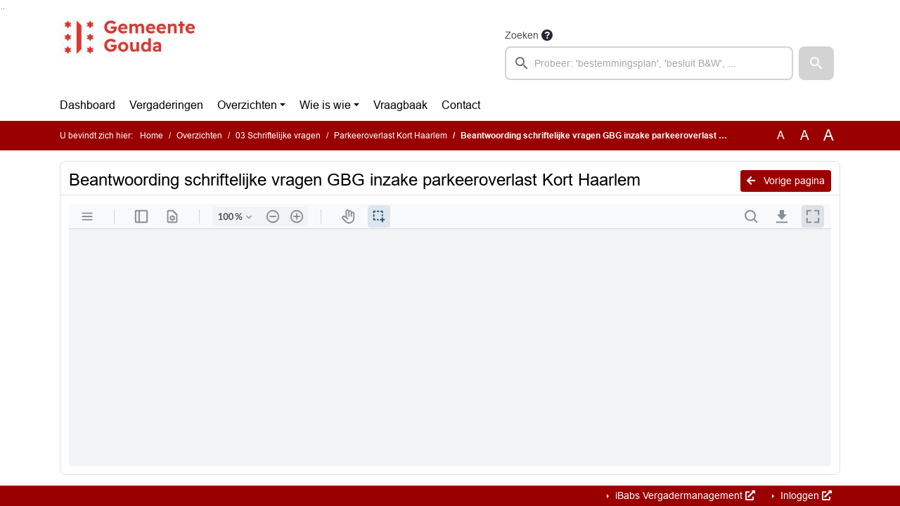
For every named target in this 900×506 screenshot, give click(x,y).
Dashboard (87, 105)
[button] (816, 63)
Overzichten (247, 105)
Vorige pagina (786, 180)
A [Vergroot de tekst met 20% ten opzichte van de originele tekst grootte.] (804, 135)
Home (151, 136)
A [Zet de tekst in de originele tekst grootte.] (781, 135)
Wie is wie (325, 105)
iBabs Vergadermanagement (683, 495)
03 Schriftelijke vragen (278, 136)
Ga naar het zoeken (1, 8)
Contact (461, 105)
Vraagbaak (400, 105)
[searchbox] (649, 63)
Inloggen (805, 495)
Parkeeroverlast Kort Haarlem (390, 136)
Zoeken (522, 35)
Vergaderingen (166, 105)
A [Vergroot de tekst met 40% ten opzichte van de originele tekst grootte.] (828, 135)
